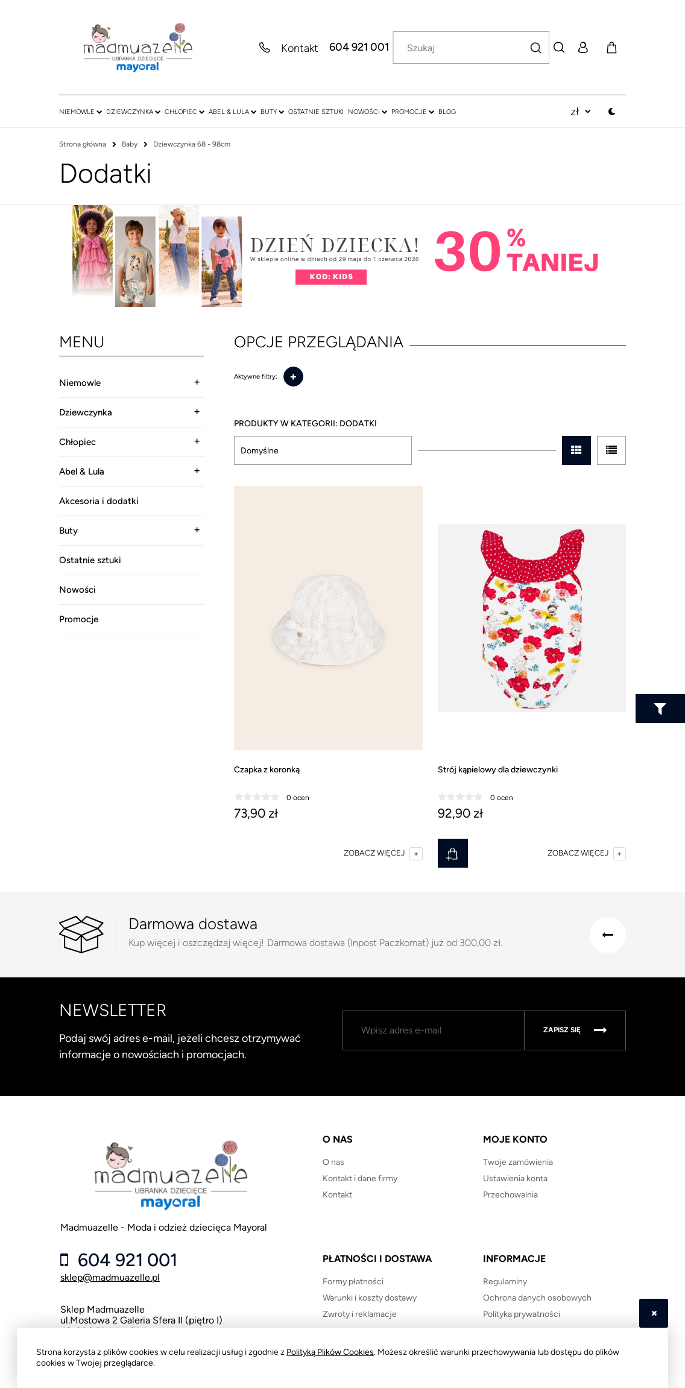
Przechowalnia (510, 1195)
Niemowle (80, 382)
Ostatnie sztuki (90, 560)
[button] (383, 853)
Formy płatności (353, 1281)
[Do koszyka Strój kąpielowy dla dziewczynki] (453, 853)
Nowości (77, 589)
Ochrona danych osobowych (537, 1298)
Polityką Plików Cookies (330, 1352)
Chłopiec (77, 442)
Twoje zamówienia (518, 1162)
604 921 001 (359, 48)
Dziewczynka (85, 412)
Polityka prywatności (521, 1314)
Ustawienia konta (515, 1178)
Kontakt (337, 1195)
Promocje (78, 619)
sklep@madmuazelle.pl (110, 1277)
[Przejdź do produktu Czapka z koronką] (328, 618)
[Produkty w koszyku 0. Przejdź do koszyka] (611, 47)
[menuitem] (80, 111)
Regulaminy (505, 1281)
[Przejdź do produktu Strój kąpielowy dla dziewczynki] (532, 618)
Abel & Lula (81, 471)
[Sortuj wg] (323, 450)
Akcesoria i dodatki (99, 501)
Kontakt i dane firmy (360, 1178)
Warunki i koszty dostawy (370, 1298)
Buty (68, 530)
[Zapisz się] (575, 1030)
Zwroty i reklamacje (360, 1314)
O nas (333, 1162)
